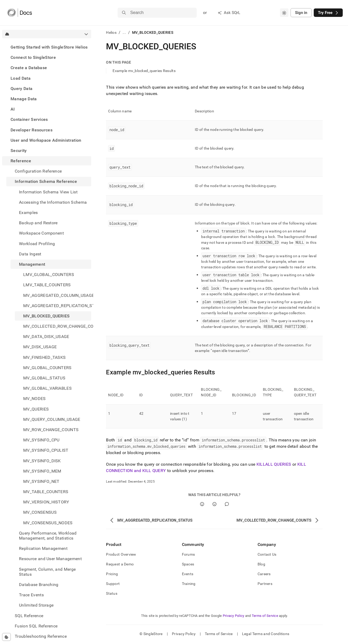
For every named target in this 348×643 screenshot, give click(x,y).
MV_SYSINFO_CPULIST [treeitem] (46, 450)
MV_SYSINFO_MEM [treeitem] (42, 471)
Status (111, 593)
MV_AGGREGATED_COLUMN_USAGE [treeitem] (57, 295)
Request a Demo (120, 564)
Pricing (112, 574)
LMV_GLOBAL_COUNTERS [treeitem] (48, 274)
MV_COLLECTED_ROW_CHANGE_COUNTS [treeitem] (57, 326)
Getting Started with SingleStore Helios (49, 47)
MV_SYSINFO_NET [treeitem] (41, 481)
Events (188, 574)
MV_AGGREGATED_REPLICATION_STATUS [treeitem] (57, 305)
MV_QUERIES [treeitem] (36, 409)
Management (32, 264)
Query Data (21, 88)
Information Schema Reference (46, 181)
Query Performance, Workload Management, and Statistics (48, 536)
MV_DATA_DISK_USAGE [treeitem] (46, 336)
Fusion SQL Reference (36, 625)
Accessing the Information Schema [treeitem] (53, 202)
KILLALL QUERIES (274, 464)
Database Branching (39, 584)
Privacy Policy (233, 616)
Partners (265, 584)
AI (13, 109)
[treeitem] (46, 47)
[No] (214, 504)
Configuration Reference (38, 171)
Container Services (29, 119)
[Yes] (202, 504)
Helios (111, 32)
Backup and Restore (38, 222)
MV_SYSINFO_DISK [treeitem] (42, 460)
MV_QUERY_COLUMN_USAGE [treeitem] (51, 419)
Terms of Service (265, 616)
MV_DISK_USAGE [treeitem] (40, 346)
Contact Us (267, 554)
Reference (21, 160)
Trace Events (31, 594)
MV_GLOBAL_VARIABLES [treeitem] (47, 388)
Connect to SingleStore (33, 57)
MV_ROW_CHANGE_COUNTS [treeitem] (51, 429)
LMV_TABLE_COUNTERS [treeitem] (47, 284)
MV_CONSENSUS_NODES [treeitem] (48, 522)
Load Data (21, 78)
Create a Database (29, 67)
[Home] (19, 12)
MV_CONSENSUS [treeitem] (40, 512)
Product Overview (121, 554)
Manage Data (24, 98)
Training (189, 584)
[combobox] (284, 12)
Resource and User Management (50, 558)
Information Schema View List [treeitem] (48, 191)
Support (113, 584)
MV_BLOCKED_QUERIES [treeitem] (46, 315)
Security (19, 150)
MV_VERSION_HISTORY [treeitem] (46, 501)
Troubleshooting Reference (41, 636)
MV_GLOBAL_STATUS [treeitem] (44, 377)
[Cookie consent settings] (6, 637)
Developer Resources (31, 129)
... (124, 32)
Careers (264, 574)
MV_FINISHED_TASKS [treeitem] (44, 357)
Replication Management (43, 548)
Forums (188, 554)
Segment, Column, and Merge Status (47, 572)
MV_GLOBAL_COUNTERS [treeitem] (47, 367)
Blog (261, 564)
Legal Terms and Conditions (265, 634)
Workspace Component (41, 233)
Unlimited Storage (36, 605)
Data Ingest (30, 253)
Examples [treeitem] (28, 212)
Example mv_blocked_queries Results (144, 71)
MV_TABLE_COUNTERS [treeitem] (45, 491)
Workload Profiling (37, 243)
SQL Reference (29, 615)
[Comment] (227, 504)
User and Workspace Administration (46, 140)
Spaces (188, 564)
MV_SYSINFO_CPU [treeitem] (41, 439)
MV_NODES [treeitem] (34, 398)
